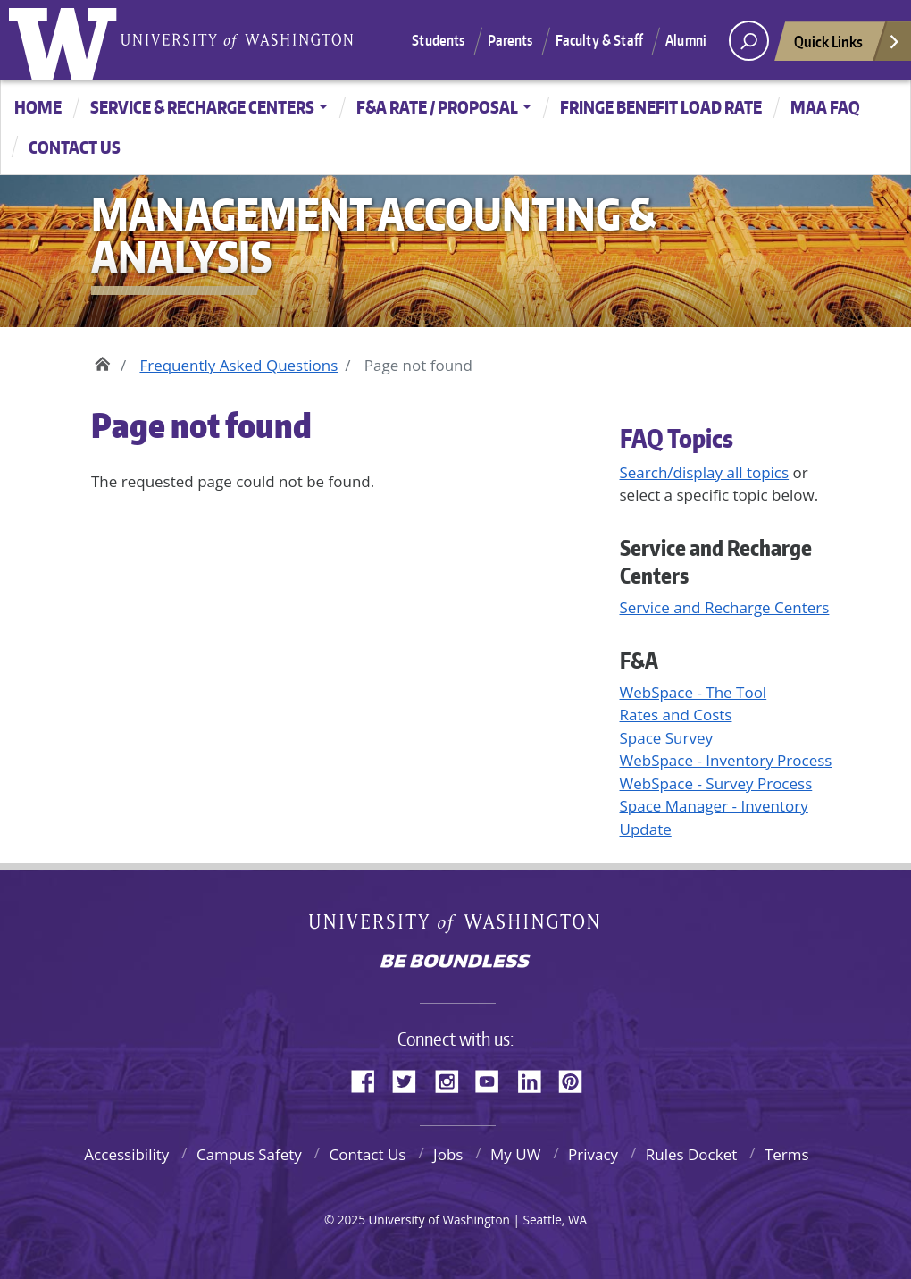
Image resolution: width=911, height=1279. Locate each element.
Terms (787, 1154)
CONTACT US (75, 147)
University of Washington (67, 40)
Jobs (448, 1154)
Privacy (593, 1154)
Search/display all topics (705, 472)
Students (438, 40)
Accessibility (126, 1154)
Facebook (370, 1079)
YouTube (494, 1079)
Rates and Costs (676, 714)
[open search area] (749, 41)
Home (38, 107)
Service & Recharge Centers (202, 107)
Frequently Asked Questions (238, 365)
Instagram (453, 1079)
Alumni (685, 40)
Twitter (411, 1079)
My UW (515, 1154)
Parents (510, 40)
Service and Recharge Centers (725, 607)
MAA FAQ (825, 107)
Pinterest (577, 1079)
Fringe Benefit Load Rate (661, 107)
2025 (351, 1219)
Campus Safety (249, 1154)
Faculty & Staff (599, 40)
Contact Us (367, 1154)
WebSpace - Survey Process (716, 783)
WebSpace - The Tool (693, 692)
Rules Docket (692, 1154)
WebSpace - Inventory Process (726, 760)
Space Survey (667, 738)
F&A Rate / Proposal (437, 107)
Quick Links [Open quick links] (847, 46)
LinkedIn (536, 1079)
